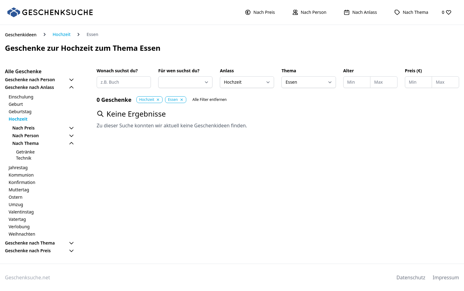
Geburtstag (20, 111)
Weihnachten (22, 234)
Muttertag (19, 190)
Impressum (446, 277)
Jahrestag (18, 167)
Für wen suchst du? (179, 71)
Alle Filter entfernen (209, 99)
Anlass (227, 71)
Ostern (15, 197)
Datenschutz (411, 277)
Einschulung (21, 97)
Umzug (16, 204)
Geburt (16, 104)
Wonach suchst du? (117, 71)
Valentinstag (21, 212)
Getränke (25, 152)
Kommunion (21, 175)
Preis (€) (413, 71)
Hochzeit (62, 34)
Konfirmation (22, 182)
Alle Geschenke (23, 71)
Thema (288, 71)
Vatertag (17, 219)
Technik (23, 158)
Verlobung (19, 226)
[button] (260, 12)
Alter (348, 71)
